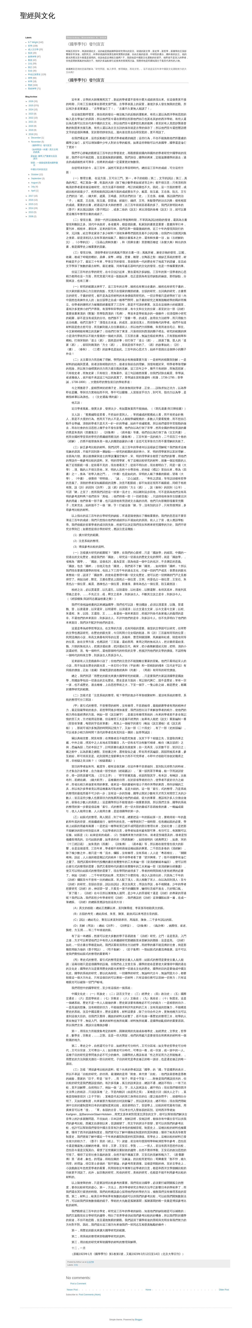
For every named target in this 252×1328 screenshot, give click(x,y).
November (36, 142)
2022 (31, 118)
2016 (31, 200)
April (33, 190)
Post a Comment (78, 1283)
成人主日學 (33, 49)
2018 (31, 134)
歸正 (30, 67)
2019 (31, 130)
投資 (30, 53)
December (36, 138)
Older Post (224, 1289)
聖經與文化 (37, 15)
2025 (31, 105)
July (33, 186)
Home (148, 1289)
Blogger (138, 1319)
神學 (30, 78)
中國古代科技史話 (39, 169)
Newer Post (72, 1289)
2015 (31, 204)
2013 (31, 212)
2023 (31, 114)
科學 (30, 81)
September (36, 178)
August (34, 182)
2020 (31, 126)
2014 (31, 208)
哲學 (30, 46)
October (35, 174)
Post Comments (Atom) (90, 1294)
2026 (31, 101)
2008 (31, 216)
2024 (31, 109)
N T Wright (33, 42)
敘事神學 (32, 56)
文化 (76, 1265)
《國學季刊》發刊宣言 (41, 145)
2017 (31, 196)
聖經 (30, 85)
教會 (30, 60)
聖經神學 (32, 88)
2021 (31, 122)
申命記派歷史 (34, 74)
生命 (30, 71)
